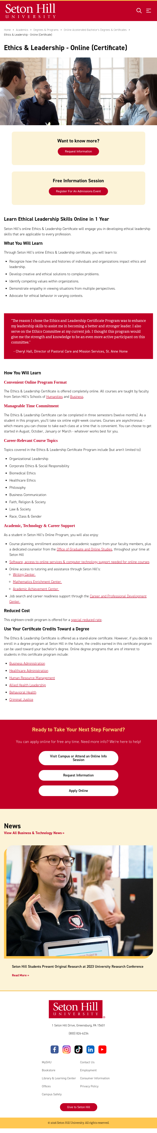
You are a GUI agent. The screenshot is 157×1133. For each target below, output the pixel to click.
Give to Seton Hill (78, 1107)
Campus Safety (52, 1094)
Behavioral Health (22, 692)
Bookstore (48, 1070)
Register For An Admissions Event (78, 191)
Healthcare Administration (28, 670)
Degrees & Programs (46, 30)
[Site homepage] (31, 10)
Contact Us (87, 1062)
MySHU (47, 1062)
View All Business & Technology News (33, 833)
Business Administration (27, 663)
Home (7, 30)
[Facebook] (55, 1049)
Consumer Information (95, 1078)
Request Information (78, 151)
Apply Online (78, 790)
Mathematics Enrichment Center (37, 581)
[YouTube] (102, 1049)
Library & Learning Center (59, 1078)
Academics (22, 30)
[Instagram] (67, 1049)
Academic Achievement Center (36, 589)
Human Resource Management (32, 677)
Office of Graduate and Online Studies (84, 549)
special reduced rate (86, 620)
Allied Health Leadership (27, 685)
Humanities (54, 396)
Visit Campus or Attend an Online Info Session (78, 758)
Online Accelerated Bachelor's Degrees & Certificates (95, 30)
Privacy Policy (89, 1086)
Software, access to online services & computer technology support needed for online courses (79, 561)
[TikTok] (78, 1049)
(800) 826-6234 (78, 1033)
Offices (46, 1086)
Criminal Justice (21, 699)
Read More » (20, 975)
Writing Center (24, 574)
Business (76, 396)
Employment (88, 1070)
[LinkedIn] (90, 1049)
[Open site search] (139, 11)
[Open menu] (148, 11)
